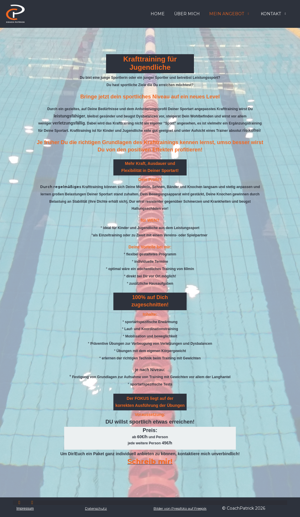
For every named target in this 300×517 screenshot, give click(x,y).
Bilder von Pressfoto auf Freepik (180, 508)
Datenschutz (96, 508)
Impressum (25, 508)
